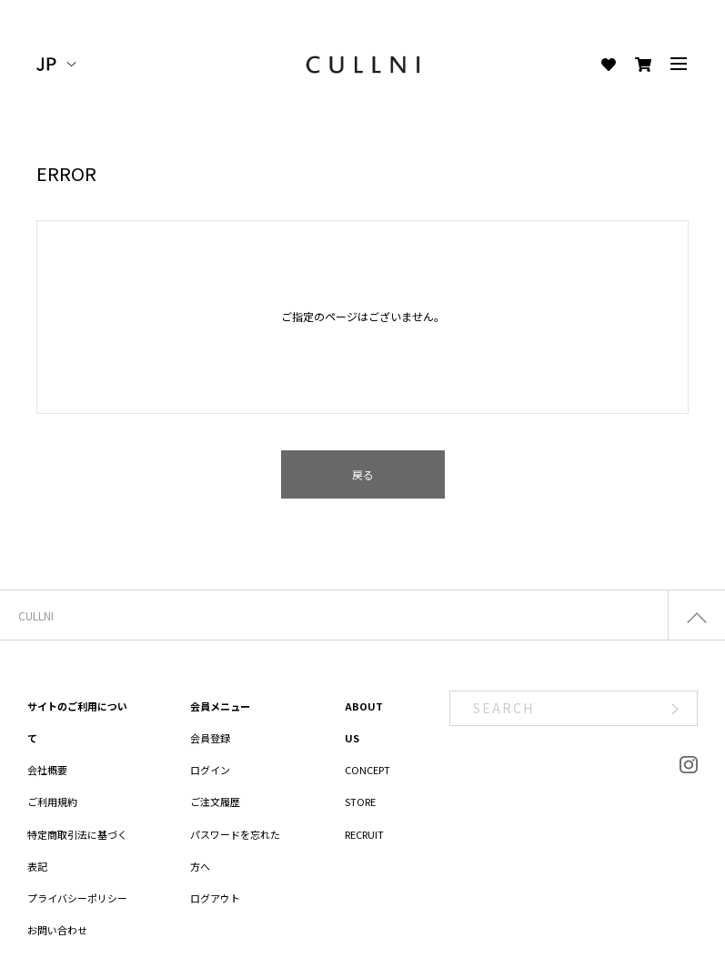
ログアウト (215, 898)
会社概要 (47, 769)
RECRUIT (364, 834)
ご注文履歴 (215, 801)
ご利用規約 (52, 801)
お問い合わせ (57, 930)
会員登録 (210, 738)
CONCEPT (367, 769)
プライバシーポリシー (77, 898)
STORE (360, 801)
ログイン (210, 769)
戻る (363, 474)
